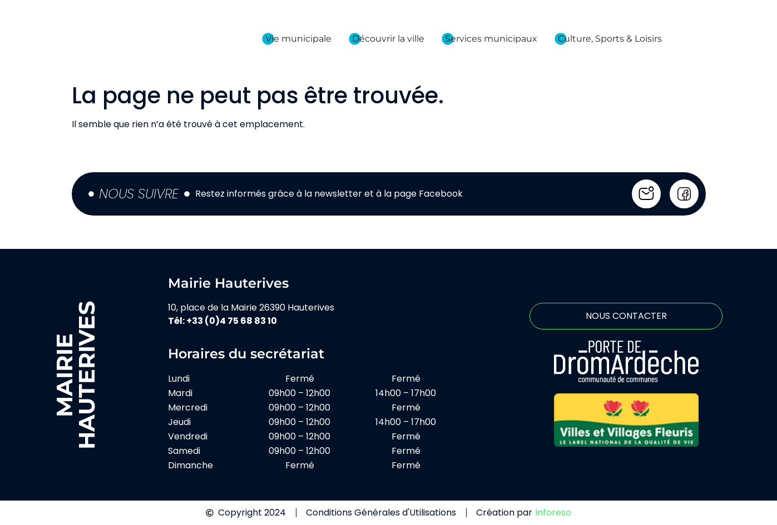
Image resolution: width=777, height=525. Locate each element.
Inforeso (553, 512)
